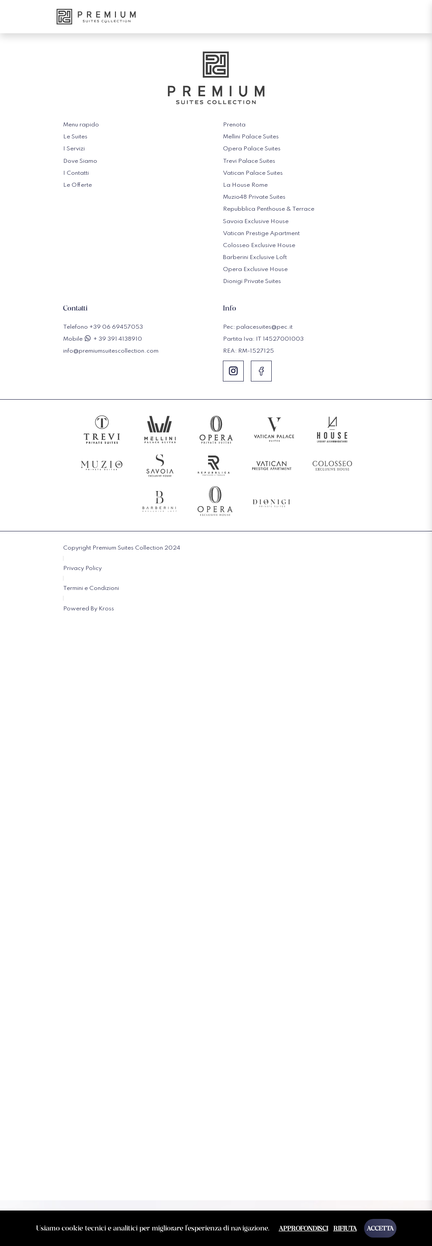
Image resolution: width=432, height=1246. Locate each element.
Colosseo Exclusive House (259, 245)
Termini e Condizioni (91, 588)
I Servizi (74, 149)
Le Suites (75, 137)
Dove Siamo (80, 161)
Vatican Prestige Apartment (261, 233)
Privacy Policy (82, 568)
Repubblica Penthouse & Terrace (268, 209)
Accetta (380, 1228)
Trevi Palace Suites (249, 161)
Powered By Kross (88, 609)
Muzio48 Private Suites (254, 197)
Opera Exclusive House (255, 269)
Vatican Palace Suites (253, 173)
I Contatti (76, 173)
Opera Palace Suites (252, 149)
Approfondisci (303, 1228)
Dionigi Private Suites (252, 281)
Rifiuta (345, 1228)
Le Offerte (77, 185)
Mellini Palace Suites (251, 137)
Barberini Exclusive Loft (255, 257)
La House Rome (245, 185)
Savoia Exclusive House (256, 221)
